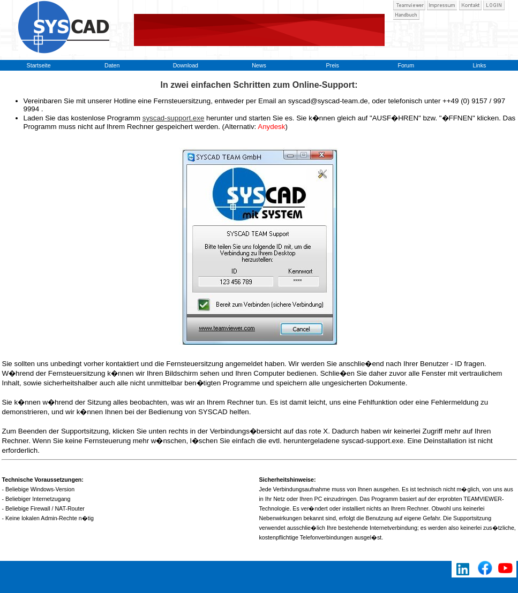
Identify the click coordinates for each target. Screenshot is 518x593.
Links (479, 65)
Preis (332, 65)
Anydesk (271, 127)
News (259, 65)
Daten (111, 65)
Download (185, 65)
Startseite (39, 65)
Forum (405, 65)
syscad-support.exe (173, 118)
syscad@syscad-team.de (328, 101)
